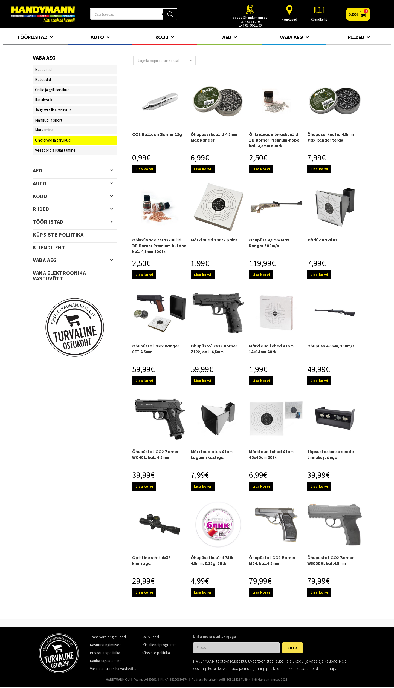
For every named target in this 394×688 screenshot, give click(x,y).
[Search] (170, 14)
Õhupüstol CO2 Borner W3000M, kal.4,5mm (330, 560)
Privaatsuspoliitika (105, 652)
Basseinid (43, 69)
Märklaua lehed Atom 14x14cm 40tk (271, 349)
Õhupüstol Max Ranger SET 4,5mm (155, 349)
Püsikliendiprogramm (159, 644)
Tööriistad (35, 37)
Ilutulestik (43, 99)
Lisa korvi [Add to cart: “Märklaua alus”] (319, 274)
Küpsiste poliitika (58, 234)
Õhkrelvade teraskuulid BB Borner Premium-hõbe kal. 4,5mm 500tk (274, 140)
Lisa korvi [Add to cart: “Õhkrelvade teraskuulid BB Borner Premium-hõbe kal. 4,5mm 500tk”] (261, 168)
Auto (100, 37)
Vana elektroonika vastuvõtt (59, 276)
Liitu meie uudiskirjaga (214, 636)
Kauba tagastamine (105, 660)
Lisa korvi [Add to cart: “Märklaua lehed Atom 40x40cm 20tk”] (261, 486)
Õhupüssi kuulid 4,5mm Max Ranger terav (330, 137)
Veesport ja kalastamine (55, 150)
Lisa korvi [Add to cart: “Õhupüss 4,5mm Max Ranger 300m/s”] (261, 274)
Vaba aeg (294, 37)
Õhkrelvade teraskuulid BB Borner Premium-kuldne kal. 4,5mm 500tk (159, 246)
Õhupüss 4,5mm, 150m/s (331, 346)
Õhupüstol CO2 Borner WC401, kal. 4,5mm (155, 455)
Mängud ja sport (48, 120)
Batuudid (43, 79)
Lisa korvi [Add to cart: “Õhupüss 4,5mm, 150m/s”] (319, 380)
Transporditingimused (108, 636)
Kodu (164, 37)
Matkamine (44, 130)
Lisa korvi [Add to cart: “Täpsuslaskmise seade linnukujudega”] (319, 486)
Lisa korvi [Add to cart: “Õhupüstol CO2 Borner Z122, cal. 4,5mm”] (203, 380)
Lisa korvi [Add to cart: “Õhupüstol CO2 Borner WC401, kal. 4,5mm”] (144, 486)
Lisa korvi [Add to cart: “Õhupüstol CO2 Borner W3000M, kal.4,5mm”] (319, 592)
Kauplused (289, 19)
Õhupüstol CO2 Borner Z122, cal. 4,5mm (214, 349)
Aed (229, 37)
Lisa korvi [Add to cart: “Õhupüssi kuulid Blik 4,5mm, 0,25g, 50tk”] (203, 592)
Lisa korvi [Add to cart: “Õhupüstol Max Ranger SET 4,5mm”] (144, 380)
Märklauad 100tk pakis (214, 240)
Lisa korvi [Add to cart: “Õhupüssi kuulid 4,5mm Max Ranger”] (203, 168)
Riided (359, 37)
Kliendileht (319, 19)
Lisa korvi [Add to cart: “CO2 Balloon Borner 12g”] (144, 168)
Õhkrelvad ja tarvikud (53, 140)
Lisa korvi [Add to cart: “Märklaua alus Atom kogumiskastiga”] (203, 486)
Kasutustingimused (105, 644)
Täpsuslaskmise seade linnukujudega (330, 455)
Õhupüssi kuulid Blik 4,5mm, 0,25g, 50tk (212, 560)
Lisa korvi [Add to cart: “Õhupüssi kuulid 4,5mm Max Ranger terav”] (319, 168)
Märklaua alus (322, 240)
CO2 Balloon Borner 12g (157, 134)
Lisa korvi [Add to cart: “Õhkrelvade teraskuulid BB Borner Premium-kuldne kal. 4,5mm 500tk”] (144, 274)
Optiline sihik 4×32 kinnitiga (151, 560)
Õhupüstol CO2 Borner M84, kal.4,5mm (272, 560)
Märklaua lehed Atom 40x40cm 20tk (271, 455)
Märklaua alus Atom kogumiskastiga (212, 455)
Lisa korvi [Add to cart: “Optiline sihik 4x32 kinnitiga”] (144, 592)
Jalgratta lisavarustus (53, 110)
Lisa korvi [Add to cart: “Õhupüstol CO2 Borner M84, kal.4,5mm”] (261, 592)
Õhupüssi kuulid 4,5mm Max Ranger (214, 137)
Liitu (292, 648)
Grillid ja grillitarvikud (52, 89)
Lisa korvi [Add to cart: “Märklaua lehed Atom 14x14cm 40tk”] (261, 380)
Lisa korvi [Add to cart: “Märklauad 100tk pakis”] (203, 274)
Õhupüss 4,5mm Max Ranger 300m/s (269, 243)
